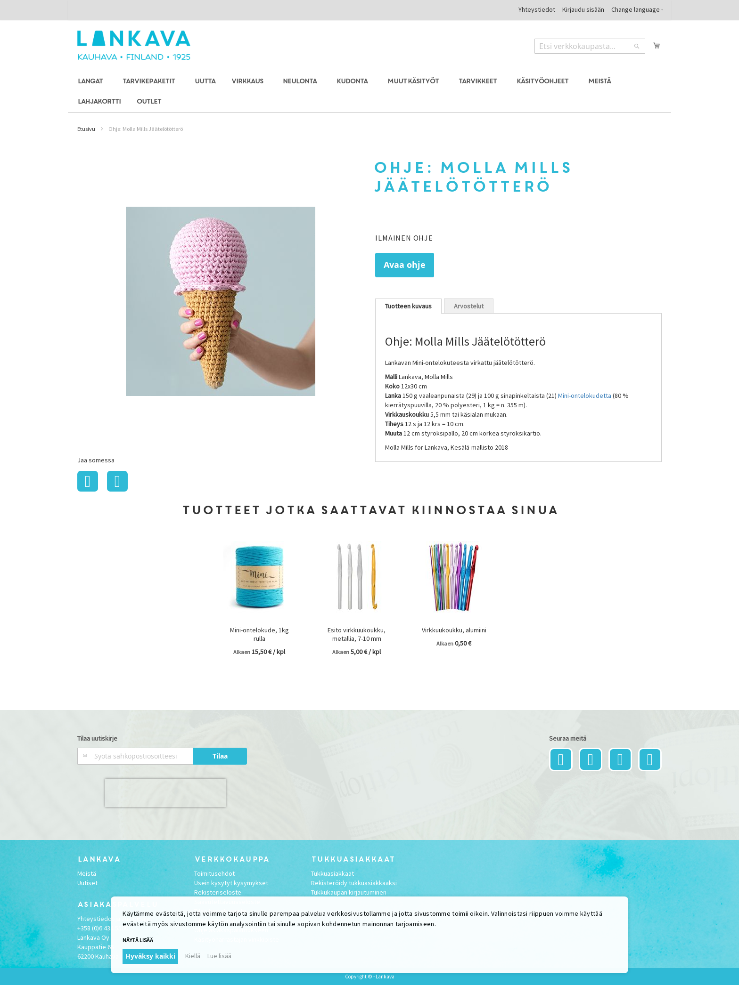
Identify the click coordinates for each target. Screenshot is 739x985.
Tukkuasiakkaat (332, 873)
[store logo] (133, 45)
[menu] (369, 92)
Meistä (86, 873)
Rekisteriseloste (217, 892)
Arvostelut (469, 306)
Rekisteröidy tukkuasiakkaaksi (354, 883)
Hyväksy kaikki (150, 956)
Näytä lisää (138, 940)
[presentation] (165, 793)
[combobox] (589, 46)
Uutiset (87, 883)
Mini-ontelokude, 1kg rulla (259, 634)
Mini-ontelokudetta (584, 395)
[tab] (408, 306)
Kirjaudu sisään (583, 9)
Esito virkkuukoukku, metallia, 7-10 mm (357, 634)
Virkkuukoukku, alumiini (454, 630)
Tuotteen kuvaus (408, 306)
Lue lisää (219, 956)
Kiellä (192, 956)
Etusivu (86, 128)
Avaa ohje (405, 265)
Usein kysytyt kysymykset (231, 883)
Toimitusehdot (214, 873)
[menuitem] (92, 82)
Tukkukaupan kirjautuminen (348, 892)
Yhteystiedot (536, 9)
